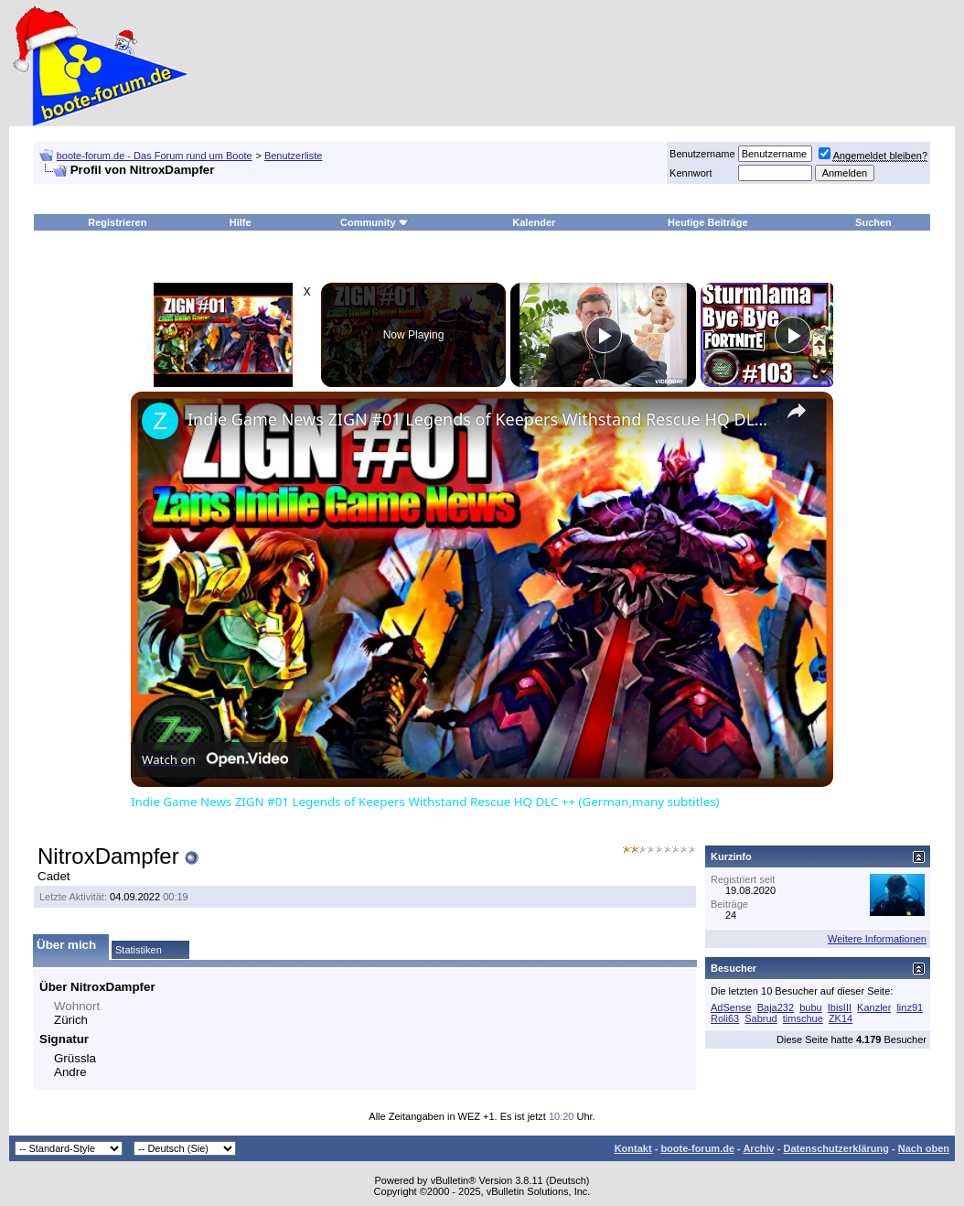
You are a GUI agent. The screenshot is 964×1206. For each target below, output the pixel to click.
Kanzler (874, 1007)
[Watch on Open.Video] (215, 759)
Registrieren (117, 222)
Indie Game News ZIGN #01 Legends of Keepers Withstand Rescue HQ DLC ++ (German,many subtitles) (479, 419)
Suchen (873, 222)
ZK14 (840, 1018)
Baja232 (775, 1007)
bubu (810, 1007)
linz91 (909, 1007)
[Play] (603, 335)
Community (374, 222)
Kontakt (633, 1148)
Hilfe (241, 222)
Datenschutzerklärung (836, 1148)
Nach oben (923, 1148)
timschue (803, 1018)
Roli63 (725, 1018)
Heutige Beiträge (707, 222)
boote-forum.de (697, 1148)
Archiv (758, 1148)
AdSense (731, 1007)
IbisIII (840, 1007)
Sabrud (760, 1018)
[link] (160, 421)
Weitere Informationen (877, 938)
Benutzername (702, 153)
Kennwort (690, 172)
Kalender (533, 222)
